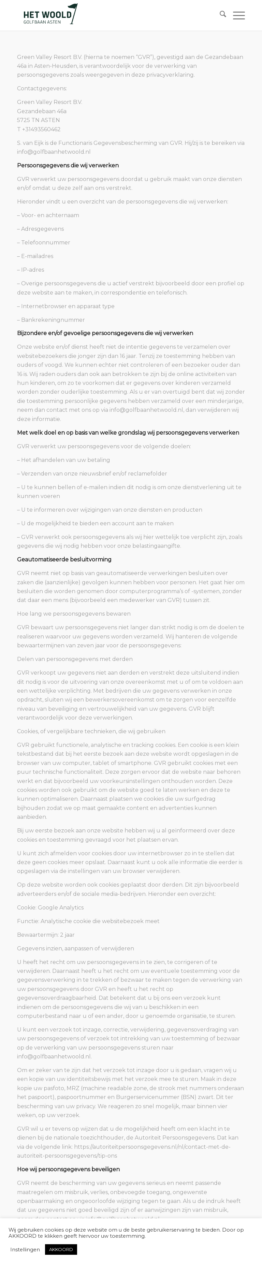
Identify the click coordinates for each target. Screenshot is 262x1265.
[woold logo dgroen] (50, 15)
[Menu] (235, 15)
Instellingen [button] (25, 1250)
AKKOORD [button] (61, 1249)
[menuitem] (219, 15)
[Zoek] (219, 15)
